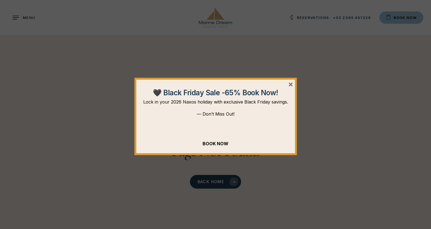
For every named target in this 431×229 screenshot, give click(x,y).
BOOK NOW (215, 143)
